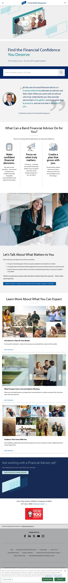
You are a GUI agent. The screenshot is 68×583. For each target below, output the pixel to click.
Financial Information (13, 552)
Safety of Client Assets (19, 555)
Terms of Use (53, 549)
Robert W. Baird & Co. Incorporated (15, 568)
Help (11, 549)
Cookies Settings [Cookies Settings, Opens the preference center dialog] (7, 579)
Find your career (40, 504)
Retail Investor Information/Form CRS (26, 549)
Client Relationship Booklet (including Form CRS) (41, 555)
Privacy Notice (43, 549)
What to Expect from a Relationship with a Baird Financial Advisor (29, 284)
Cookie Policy (48, 575)
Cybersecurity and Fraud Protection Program (48, 552)
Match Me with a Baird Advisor (15, 472)
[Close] (65, 571)
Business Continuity (27, 552)
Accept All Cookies (47, 579)
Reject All (59, 579)
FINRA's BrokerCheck (28, 526)
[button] (3, 3)
